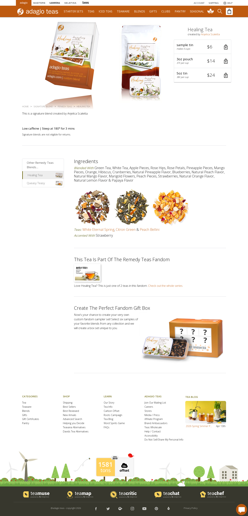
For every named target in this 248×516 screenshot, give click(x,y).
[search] (219, 11)
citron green (126, 229)
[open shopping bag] (229, 11)
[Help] (228, 3)
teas (91, 11)
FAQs (106, 427)
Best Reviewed (71, 411)
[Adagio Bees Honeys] (86, 3)
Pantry (25, 423)
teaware (123, 11)
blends (139, 11)
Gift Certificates (30, 419)
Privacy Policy (191, 508)
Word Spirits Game (114, 423)
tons (105, 470)
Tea (24, 402)
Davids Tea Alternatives (75, 431)
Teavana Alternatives (74, 427)
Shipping (67, 402)
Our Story (109, 402)
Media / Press (152, 415)
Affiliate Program (153, 419)
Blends (26, 411)
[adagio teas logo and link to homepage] (39, 11)
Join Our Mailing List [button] (155, 402)
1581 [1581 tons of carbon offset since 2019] (105, 464)
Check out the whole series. (165, 286)
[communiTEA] (210, 11)
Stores (148, 411)
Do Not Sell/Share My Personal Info (163, 439)
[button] (202, 47)
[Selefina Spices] (70, 3)
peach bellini (149, 229)
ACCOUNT (199, 2)
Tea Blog (108, 419)
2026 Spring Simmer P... (199, 426)
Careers (148, 406)
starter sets (73, 11)
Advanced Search (72, 419)
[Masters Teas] (39, 3)
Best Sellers (69, 406)
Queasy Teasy (36, 183)
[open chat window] (241, 509)
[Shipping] (214, 2)
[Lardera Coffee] (55, 3)
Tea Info (108, 406)
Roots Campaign (113, 415)
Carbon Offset (111, 411)
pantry (180, 11)
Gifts (24, 415)
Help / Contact (152, 431)
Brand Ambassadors (155, 423)
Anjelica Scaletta (210, 34)
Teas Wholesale (153, 427)
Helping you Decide (73, 423)
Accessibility (151, 435)
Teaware (26, 406)
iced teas (105, 11)
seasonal (197, 11)
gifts (153, 11)
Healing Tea (35, 175)
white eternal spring (98, 229)
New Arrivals (69, 415)
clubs (165, 11)
